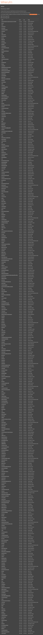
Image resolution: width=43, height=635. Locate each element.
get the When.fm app (33, 14)
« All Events (2, 6)
